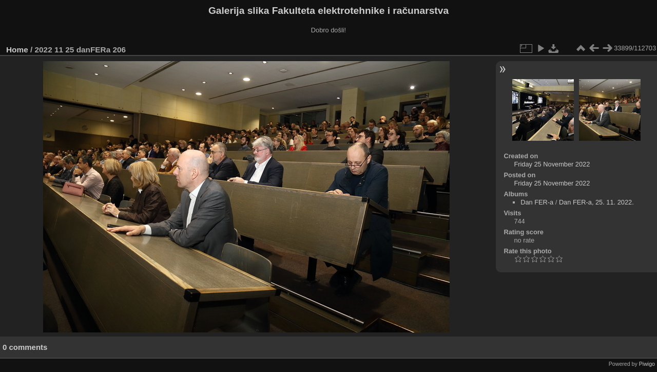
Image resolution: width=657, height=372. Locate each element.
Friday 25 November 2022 (552, 164)
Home (17, 49)
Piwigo (647, 364)
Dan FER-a (536, 202)
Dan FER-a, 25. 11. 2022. (596, 202)
